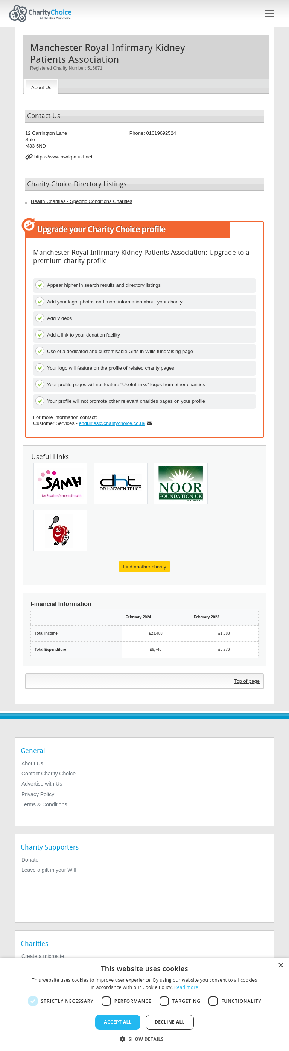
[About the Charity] (41, 86)
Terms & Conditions (44, 804)
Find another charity (144, 567)
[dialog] (144, 1004)
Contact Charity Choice (48, 774)
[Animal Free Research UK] (121, 483)
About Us (32, 763)
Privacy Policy (37, 794)
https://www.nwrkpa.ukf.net (59, 157)
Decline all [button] (170, 1022)
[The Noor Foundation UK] (181, 483)
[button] (144, 1038)
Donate (29, 860)
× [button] (280, 966)
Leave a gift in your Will (48, 870)
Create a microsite (42, 956)
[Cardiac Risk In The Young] (60, 530)
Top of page (247, 681)
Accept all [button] (118, 1022)
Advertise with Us (41, 784)
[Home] (43, 13)
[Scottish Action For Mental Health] (60, 483)
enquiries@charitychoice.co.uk (112, 423)
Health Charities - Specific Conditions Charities (81, 201)
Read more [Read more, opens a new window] (186, 987)
